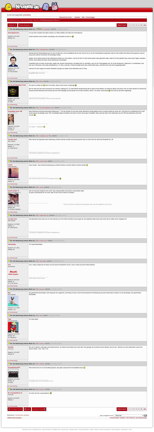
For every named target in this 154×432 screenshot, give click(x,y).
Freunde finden (73, 429)
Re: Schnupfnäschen (42, 49)
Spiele (92, 429)
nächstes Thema (39, 409)
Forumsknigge (90, 17)
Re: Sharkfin (40, 363)
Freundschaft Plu (84, 429)
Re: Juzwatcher (45, 29)
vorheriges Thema (15, 409)
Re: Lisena (40, 187)
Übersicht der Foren (65, 17)
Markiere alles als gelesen (15, 417)
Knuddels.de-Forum (13, 20)
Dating (96, 429)
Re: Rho (39, 315)
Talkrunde (36, 20)
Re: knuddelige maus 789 (43, 136)
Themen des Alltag (26, 20)
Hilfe (83, 17)
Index (27, 409)
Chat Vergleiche (115, 429)
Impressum (124, 429)
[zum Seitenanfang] (12, 46)
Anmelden (27, 15)
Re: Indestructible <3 (42, 215)
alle (145, 25)
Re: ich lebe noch (41, 161)
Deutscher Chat (27, 429)
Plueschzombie (19, 415)
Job (130, 429)
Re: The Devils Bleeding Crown (45, 107)
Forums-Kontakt (114, 417)
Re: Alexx (39, 81)
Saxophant (26, 415)
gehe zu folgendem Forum (106, 415)
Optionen (12, 25)
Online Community (105, 429)
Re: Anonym (40, 289)
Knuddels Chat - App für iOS (60, 429)
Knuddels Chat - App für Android (42, 429)
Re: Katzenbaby (41, 261)
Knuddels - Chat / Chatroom (127, 417)
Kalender (77, 17)
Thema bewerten (25, 25)
